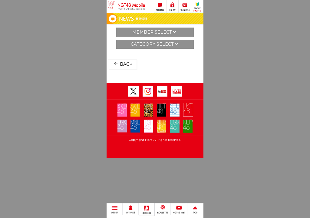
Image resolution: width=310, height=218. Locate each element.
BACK (122, 64)
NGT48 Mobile (131, 6)
